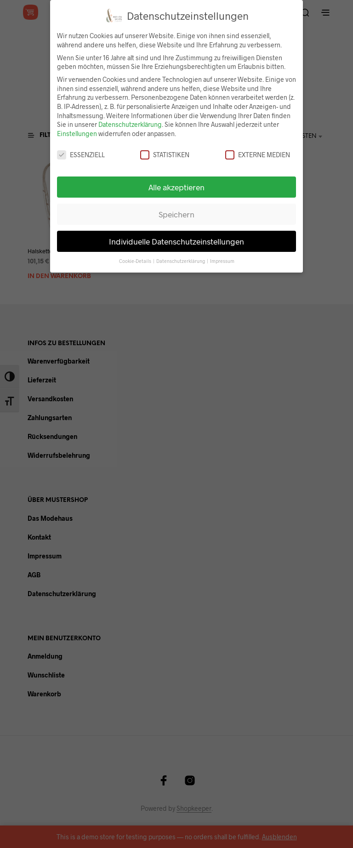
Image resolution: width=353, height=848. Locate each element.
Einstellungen (77, 133)
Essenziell (81, 154)
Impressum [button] (222, 261)
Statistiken (164, 154)
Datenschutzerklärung (130, 124)
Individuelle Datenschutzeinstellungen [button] (176, 241)
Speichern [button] (176, 214)
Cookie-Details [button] (135, 261)
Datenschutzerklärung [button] (181, 261)
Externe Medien (257, 154)
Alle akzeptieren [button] (176, 187)
